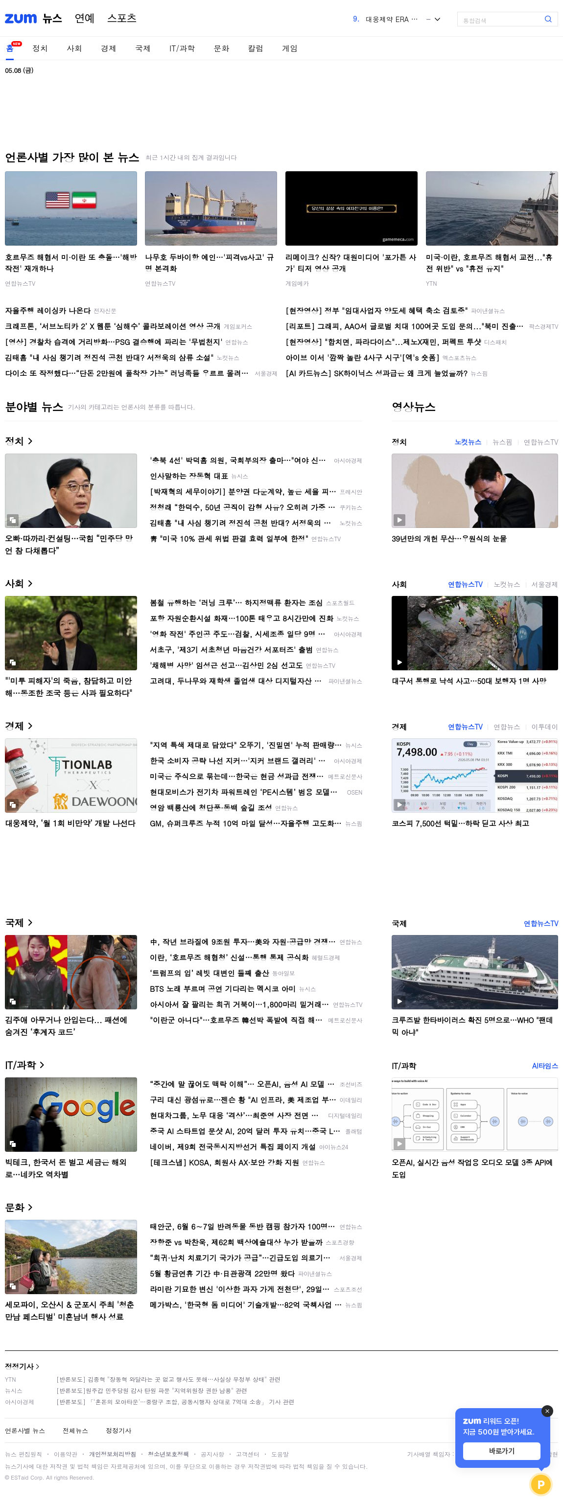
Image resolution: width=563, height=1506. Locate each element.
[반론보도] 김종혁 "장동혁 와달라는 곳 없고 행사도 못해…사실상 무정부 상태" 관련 (168, 1379)
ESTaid (19, 1477)
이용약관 (65, 1454)
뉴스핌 (503, 442)
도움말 (280, 1454)
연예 (84, 18)
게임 (290, 48)
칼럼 (255, 48)
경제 (109, 48)
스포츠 (122, 18)
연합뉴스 (506, 726)
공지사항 (212, 1454)
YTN (431, 283)
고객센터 (247, 1454)
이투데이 (545, 726)
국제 (143, 48)
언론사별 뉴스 (25, 1430)
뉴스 (52, 18)
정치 (40, 48)
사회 (74, 48)
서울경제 (545, 584)
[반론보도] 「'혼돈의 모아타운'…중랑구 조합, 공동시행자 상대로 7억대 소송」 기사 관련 (175, 1401)
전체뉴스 (75, 1430)
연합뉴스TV (20, 283)
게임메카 (297, 283)
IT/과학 (182, 48)
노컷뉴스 (468, 442)
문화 (221, 48)
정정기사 (19, 1366)
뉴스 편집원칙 (23, 1454)
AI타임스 (545, 1066)
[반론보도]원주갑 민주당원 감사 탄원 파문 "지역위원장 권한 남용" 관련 (151, 1390)
